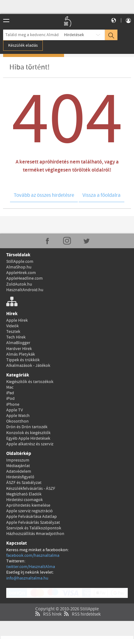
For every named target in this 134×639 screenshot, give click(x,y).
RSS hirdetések (81, 606)
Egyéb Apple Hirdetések (28, 438)
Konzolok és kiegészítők (28, 433)
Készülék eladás (23, 45)
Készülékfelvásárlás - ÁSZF (30, 488)
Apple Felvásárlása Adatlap (31, 516)
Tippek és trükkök (23, 360)
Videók (12, 326)
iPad (10, 393)
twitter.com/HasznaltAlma (30, 567)
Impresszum (17, 460)
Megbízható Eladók (24, 494)
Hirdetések (74, 35)
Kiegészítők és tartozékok (29, 382)
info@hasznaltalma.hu (27, 578)
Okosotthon (17, 421)
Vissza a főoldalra (101, 195)
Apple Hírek (17, 320)
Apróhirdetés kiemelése (28, 505)
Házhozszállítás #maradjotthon (35, 534)
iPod (10, 398)
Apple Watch (18, 416)
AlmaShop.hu (19, 267)
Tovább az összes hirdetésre (44, 195)
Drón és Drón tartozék (26, 427)
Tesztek (13, 331)
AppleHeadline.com (24, 278)
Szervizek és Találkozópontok (33, 528)
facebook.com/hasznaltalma (32, 555)
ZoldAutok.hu (19, 284)
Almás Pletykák (20, 354)
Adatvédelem (18, 471)
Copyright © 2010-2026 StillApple (67, 601)
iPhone (12, 404)
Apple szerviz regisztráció (29, 511)
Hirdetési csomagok (24, 500)
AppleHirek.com (21, 273)
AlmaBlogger (18, 343)
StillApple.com (19, 261)
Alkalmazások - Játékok (28, 365)
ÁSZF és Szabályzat (24, 482)
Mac (9, 387)
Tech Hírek (16, 337)
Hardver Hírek (19, 349)
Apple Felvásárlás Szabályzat (33, 522)
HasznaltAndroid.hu (24, 290)
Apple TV (14, 410)
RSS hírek (48, 606)
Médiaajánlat (18, 466)
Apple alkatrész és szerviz (29, 444)
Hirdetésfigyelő (20, 477)
